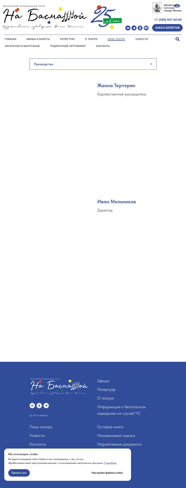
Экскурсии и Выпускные (22, 46)
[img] (127, 28)
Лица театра (116, 39)
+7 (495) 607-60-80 (168, 19)
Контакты (103, 46)
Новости (141, 39)
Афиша (103, 380)
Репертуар (67, 39)
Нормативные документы (119, 444)
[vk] (32, 405)
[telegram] (46, 405)
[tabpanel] (93, 201)
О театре (91, 39)
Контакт (37, 444)
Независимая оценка (116, 435)
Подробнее (110, 462)
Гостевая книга (110, 426)
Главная (10, 39)
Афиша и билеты (38, 39)
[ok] (39, 405)
